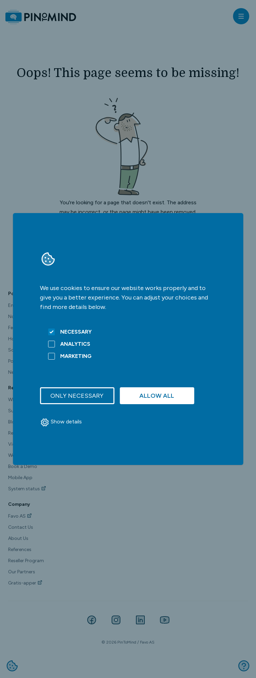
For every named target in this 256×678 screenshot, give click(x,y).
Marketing (70, 356)
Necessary (70, 332)
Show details (61, 422)
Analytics (69, 344)
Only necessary (76, 395)
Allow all (156, 395)
